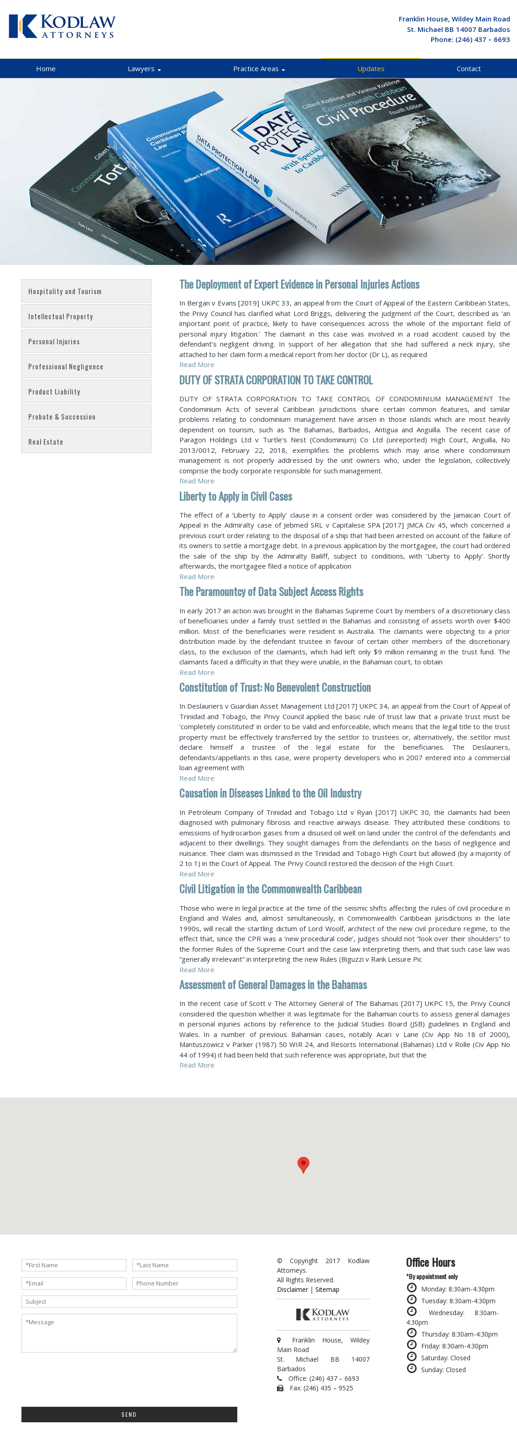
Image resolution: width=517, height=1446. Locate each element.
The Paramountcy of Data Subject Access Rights (271, 591)
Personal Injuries (54, 341)
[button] (303, 1165)
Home (46, 68)
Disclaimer (292, 1289)
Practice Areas (259, 68)
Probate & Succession (62, 416)
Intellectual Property (60, 316)
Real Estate (45, 441)
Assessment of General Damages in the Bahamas (273, 984)
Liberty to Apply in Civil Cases (235, 496)
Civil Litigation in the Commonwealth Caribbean (270, 889)
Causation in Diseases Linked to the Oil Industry (270, 793)
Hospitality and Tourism (65, 291)
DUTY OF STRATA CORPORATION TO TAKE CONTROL (276, 380)
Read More (196, 364)
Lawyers (144, 68)
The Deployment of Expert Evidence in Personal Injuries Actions (299, 284)
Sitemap (327, 1289)
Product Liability (54, 391)
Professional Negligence (66, 366)
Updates (371, 68)
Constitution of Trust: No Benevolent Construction (275, 687)
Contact (469, 68)
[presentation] (90, 1378)
